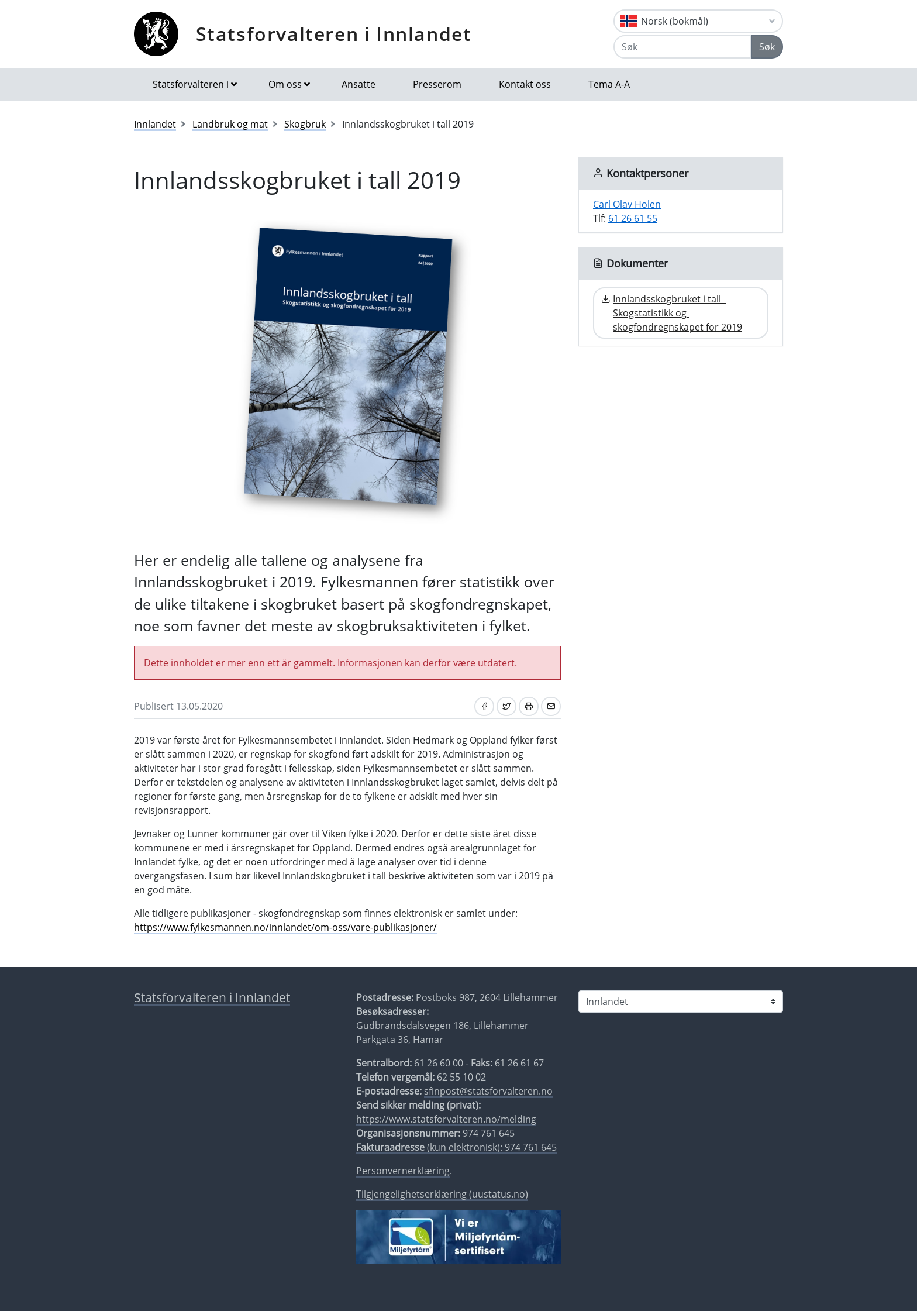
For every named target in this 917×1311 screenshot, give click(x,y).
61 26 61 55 (632, 218)
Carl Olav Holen (627, 204)
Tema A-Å (609, 84)
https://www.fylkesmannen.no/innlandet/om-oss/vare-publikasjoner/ (285, 927)
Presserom (437, 84)
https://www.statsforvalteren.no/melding (446, 1119)
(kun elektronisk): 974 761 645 (456, 1147)
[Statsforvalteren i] (680, 1001)
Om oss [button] (285, 84)
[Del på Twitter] (506, 706)
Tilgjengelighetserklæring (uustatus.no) (442, 1194)
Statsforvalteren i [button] (191, 84)
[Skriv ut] (529, 706)
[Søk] (682, 47)
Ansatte (358, 84)
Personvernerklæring (403, 1170)
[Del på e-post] (551, 706)
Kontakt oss (525, 84)
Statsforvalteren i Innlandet (334, 33)
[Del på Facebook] (484, 706)
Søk (767, 46)
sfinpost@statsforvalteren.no (488, 1091)
